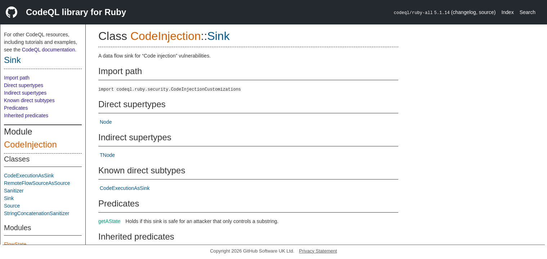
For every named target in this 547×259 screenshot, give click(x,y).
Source (12, 206)
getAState (109, 221)
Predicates (16, 108)
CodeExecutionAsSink (29, 175)
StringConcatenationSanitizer (36, 213)
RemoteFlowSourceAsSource (37, 183)
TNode (107, 155)
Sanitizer (13, 191)
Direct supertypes (23, 85)
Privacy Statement (318, 251)
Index (507, 12)
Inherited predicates (26, 115)
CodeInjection (30, 144)
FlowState (15, 244)
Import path (17, 78)
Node (106, 122)
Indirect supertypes (25, 93)
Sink (12, 60)
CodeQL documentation (48, 50)
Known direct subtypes (29, 100)
